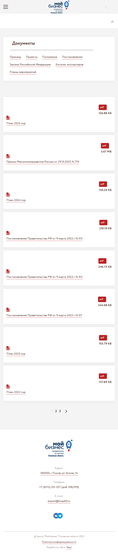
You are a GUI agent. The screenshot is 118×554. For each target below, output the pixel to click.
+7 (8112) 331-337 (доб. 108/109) (59, 487)
